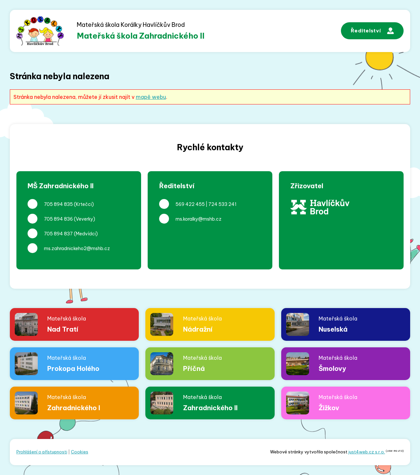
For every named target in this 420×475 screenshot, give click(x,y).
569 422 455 (190, 204)
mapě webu (151, 97)
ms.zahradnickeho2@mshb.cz (77, 248)
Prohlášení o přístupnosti (41, 451)
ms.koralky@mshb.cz (198, 219)
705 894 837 (58, 234)
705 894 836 (58, 219)
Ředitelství (372, 30)
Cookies (79, 451)
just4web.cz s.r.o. (366, 451)
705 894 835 (58, 204)
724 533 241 (222, 204)
